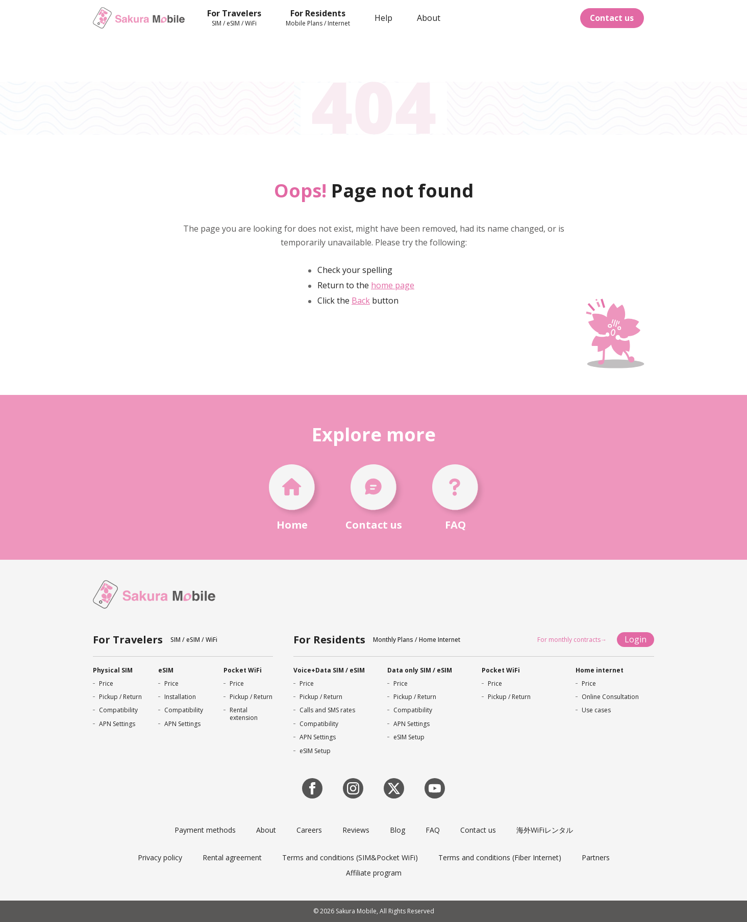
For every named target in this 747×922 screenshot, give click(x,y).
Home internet (600, 670)
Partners (596, 857)
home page (392, 285)
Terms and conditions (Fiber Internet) (499, 857)
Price (106, 683)
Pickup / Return (120, 696)
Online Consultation (610, 696)
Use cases (596, 710)
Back (361, 300)
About (266, 830)
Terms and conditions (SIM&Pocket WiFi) (350, 857)
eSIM (165, 670)
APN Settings (117, 723)
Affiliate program (374, 873)
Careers (309, 830)
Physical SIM (113, 670)
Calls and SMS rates (327, 710)
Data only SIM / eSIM (419, 670)
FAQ (433, 830)
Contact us (611, 17)
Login (635, 639)
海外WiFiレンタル (544, 830)
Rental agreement (232, 857)
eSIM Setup (315, 750)
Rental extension (244, 713)
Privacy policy (160, 857)
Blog (397, 830)
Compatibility (118, 710)
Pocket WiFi (242, 670)
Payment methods (205, 830)
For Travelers (128, 640)
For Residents (329, 640)
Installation (180, 696)
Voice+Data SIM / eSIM (329, 670)
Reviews (355, 830)
